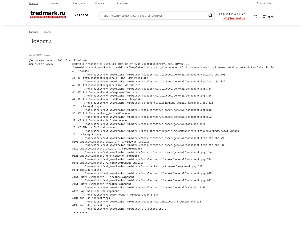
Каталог (82, 15)
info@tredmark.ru (234, 18)
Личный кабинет (265, 3)
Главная (33, 32)
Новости (46, 32)
